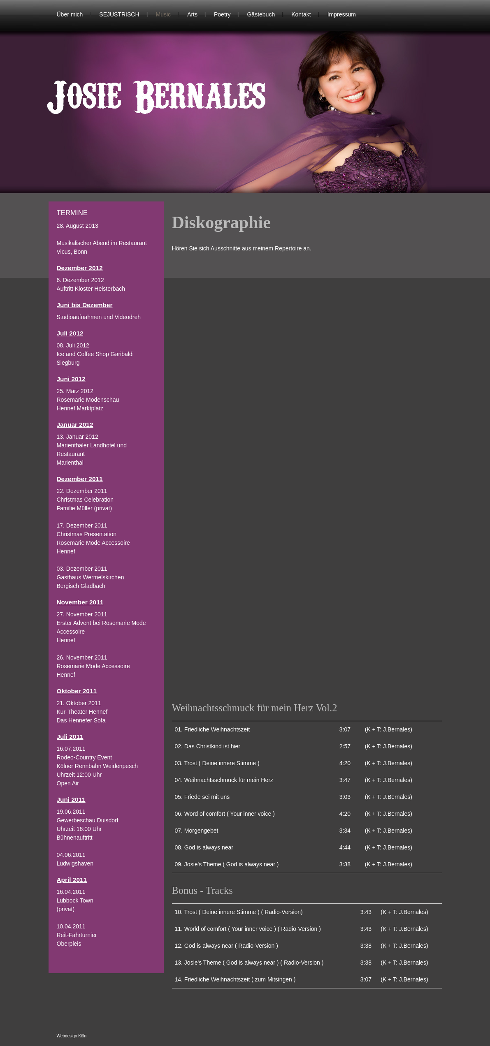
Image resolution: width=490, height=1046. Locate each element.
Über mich (70, 14)
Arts (192, 14)
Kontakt (301, 14)
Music (163, 14)
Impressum (341, 14)
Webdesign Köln (72, 1036)
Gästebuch (261, 14)
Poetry (222, 14)
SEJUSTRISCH (119, 14)
